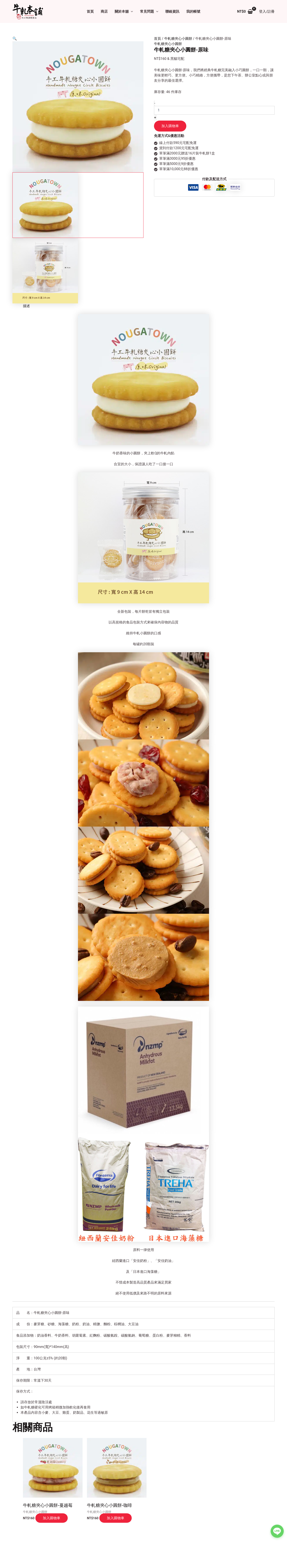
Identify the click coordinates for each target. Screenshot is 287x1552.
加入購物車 (170, 126)
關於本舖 (124, 11)
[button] (131, 11)
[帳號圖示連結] (267, 11)
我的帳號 (193, 11)
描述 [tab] (26, 306)
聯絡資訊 (172, 11)
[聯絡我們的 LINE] (277, 1529)
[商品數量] (214, 110)
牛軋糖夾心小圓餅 (178, 38)
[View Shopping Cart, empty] (245, 11)
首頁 (90, 11)
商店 (104, 11)
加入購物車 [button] (51, 1518)
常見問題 (149, 11)
